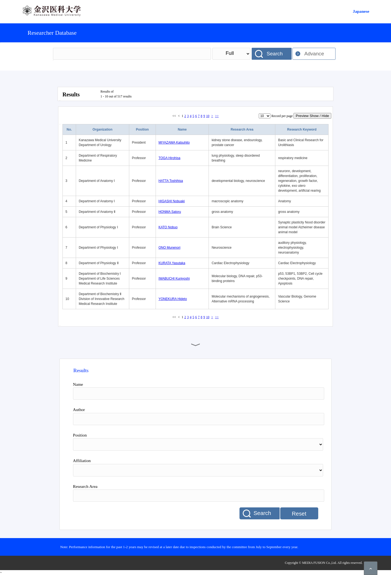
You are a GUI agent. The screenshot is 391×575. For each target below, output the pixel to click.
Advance (314, 53)
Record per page (282, 116)
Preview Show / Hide (312, 116)
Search (275, 53)
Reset (299, 514)
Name (182, 129)
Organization (102, 129)
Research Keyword (302, 129)
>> (217, 116)
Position (142, 129)
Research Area (242, 129)
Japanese (361, 11)
